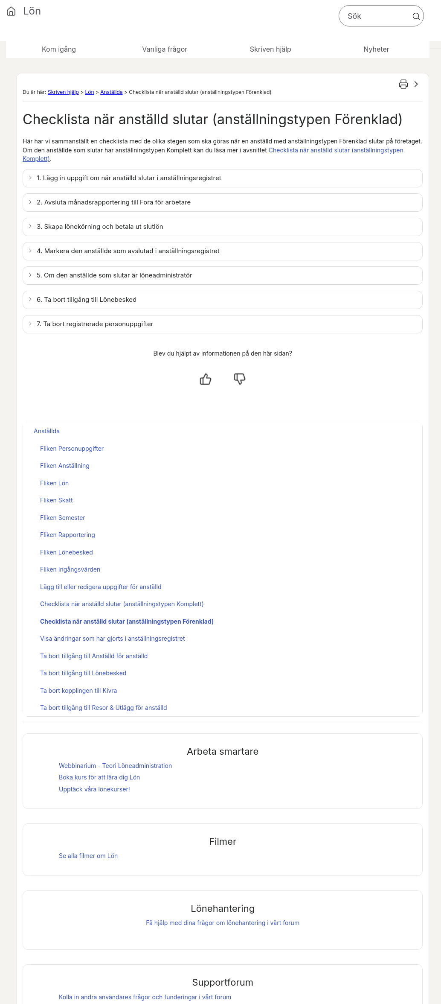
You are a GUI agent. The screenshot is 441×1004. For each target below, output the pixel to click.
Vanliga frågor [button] (164, 49)
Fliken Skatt (56, 500)
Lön (89, 92)
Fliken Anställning (65, 465)
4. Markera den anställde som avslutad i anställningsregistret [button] (128, 251)
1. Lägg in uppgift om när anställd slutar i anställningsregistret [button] (129, 178)
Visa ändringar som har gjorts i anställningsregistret (112, 638)
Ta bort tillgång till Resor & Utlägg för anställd (103, 707)
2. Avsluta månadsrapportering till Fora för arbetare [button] (114, 202)
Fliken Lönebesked (66, 552)
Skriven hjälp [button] (270, 49)
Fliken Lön (54, 483)
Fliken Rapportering (67, 534)
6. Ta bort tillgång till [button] (86, 299)
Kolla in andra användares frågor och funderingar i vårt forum (145, 997)
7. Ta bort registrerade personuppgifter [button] (95, 324)
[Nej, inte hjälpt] (239, 379)
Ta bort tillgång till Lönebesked (83, 673)
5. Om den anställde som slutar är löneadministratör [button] (114, 275)
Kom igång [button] (59, 49)
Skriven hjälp (63, 92)
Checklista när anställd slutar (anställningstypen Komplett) (122, 603)
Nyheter (376, 49)
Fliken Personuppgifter (72, 448)
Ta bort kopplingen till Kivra (78, 690)
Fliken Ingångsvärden (70, 569)
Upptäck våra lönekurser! (94, 789)
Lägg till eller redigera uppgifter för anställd (101, 586)
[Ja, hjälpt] (205, 379)
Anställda (111, 92)
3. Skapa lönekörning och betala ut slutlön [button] (100, 226)
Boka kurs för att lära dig (99, 777)
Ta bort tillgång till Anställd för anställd (94, 656)
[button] (416, 16)
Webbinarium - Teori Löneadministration (115, 765)
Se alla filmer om (88, 855)
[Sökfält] (381, 15)
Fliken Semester (62, 517)
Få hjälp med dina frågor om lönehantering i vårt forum (222, 922)
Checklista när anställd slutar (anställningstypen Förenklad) (127, 621)
